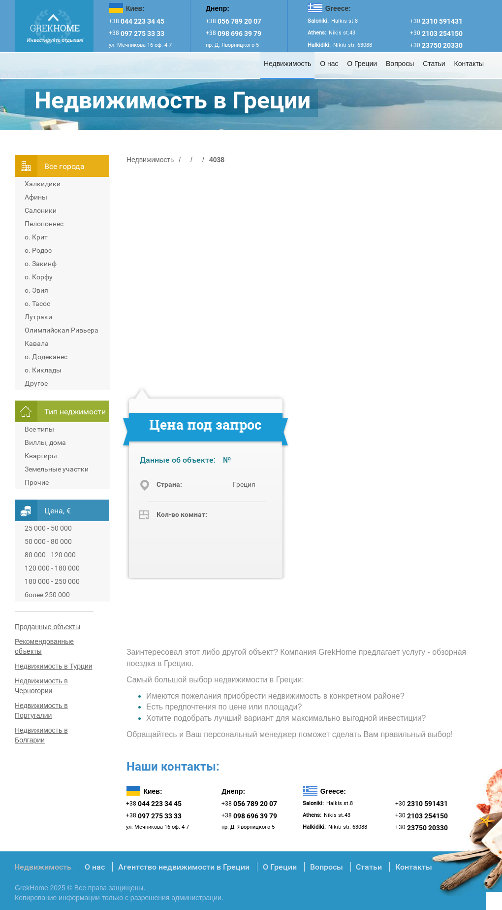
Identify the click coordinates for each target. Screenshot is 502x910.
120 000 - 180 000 (52, 568)
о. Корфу (39, 277)
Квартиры (41, 456)
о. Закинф (41, 264)
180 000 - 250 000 (52, 581)
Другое (36, 383)
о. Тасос (37, 303)
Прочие (37, 482)
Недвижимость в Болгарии (41, 735)
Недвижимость (287, 63)
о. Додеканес (46, 357)
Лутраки (38, 317)
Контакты (469, 63)
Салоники (41, 210)
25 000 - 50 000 (48, 528)
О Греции (362, 63)
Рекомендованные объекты (44, 646)
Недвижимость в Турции (54, 666)
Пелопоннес (44, 224)
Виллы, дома (45, 442)
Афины (36, 197)
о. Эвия (36, 290)
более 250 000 (47, 595)
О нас (329, 63)
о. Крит (36, 237)
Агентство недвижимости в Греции (184, 867)
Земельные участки (57, 469)
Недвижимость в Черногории (41, 686)
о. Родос (38, 250)
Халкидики (43, 184)
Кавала (37, 343)
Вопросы (400, 63)
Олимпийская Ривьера (61, 330)
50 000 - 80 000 (48, 541)
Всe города (64, 166)
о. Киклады (43, 370)
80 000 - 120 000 (50, 555)
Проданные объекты (47, 627)
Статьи (434, 63)
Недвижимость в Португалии (41, 710)
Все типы (39, 429)
